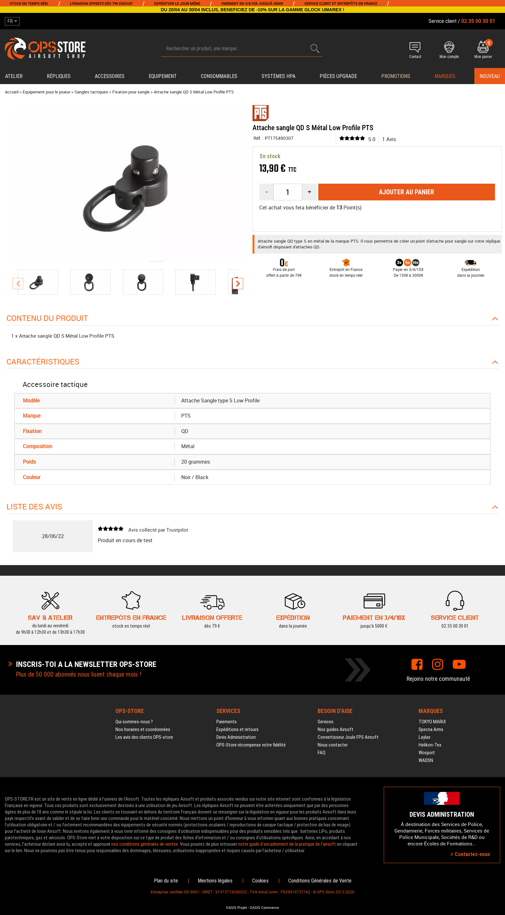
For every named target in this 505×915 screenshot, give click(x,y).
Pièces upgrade (338, 76)
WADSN (426, 760)
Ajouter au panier (406, 192)
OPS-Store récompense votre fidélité (251, 745)
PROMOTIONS (395, 76)
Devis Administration (236, 737)
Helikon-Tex (430, 745)
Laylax (425, 737)
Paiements (226, 722)
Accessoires (109, 76)
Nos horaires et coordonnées (142, 729)
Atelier (14, 76)
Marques (444, 76)
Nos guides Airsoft (335, 729)
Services (325, 722)
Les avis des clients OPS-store (144, 737)
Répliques (59, 76)
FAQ (321, 753)
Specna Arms (431, 729)
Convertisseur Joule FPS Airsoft (348, 737)
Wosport (427, 753)
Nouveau (490, 76)
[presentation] (18, 283)
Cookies (260, 881)
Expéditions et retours (237, 729)
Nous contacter (333, 745)
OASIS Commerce (264, 907)
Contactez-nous (470, 854)
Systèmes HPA (278, 76)
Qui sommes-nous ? (134, 722)
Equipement (163, 76)
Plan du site (166, 881)
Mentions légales (215, 881)
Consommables (219, 76)
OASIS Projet (236, 907)
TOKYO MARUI (432, 722)
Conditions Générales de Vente (320, 881)
